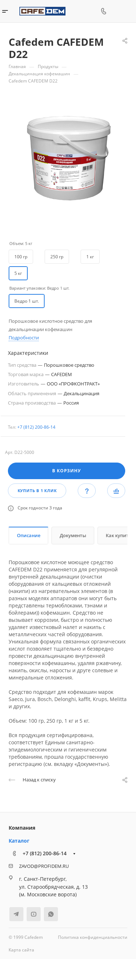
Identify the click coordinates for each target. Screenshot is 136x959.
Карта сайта (21, 950)
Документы (73, 535)
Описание (28, 535)
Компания (22, 827)
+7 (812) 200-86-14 (36, 427)
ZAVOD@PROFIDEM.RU (44, 866)
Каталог (19, 840)
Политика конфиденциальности (92, 937)
